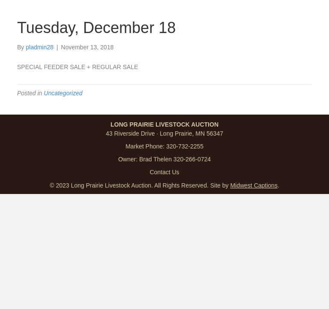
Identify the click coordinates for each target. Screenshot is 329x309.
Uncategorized (63, 93)
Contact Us (164, 172)
